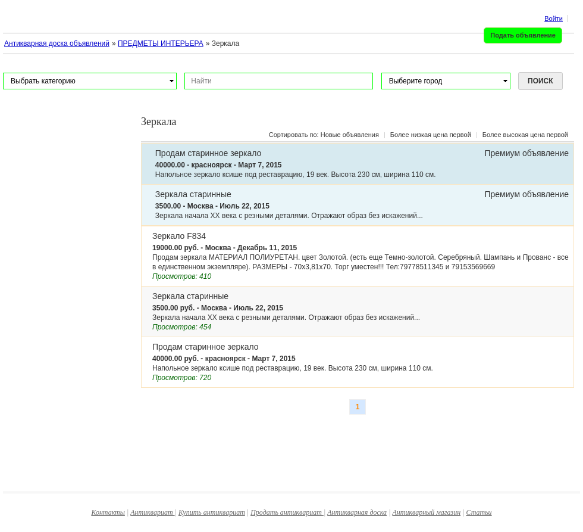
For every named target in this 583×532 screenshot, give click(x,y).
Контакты (108, 512)
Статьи (479, 512)
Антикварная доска (357, 512)
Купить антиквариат (211, 512)
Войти (553, 18)
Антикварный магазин (426, 512)
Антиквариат (152, 512)
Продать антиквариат (287, 512)
